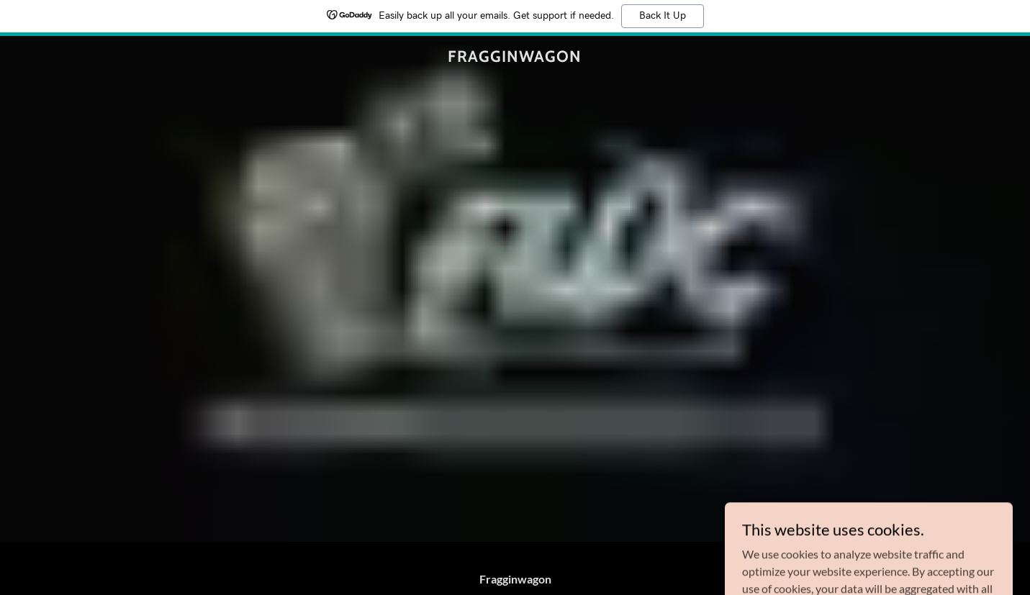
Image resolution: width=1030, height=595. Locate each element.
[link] (515, 57)
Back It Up (662, 16)
